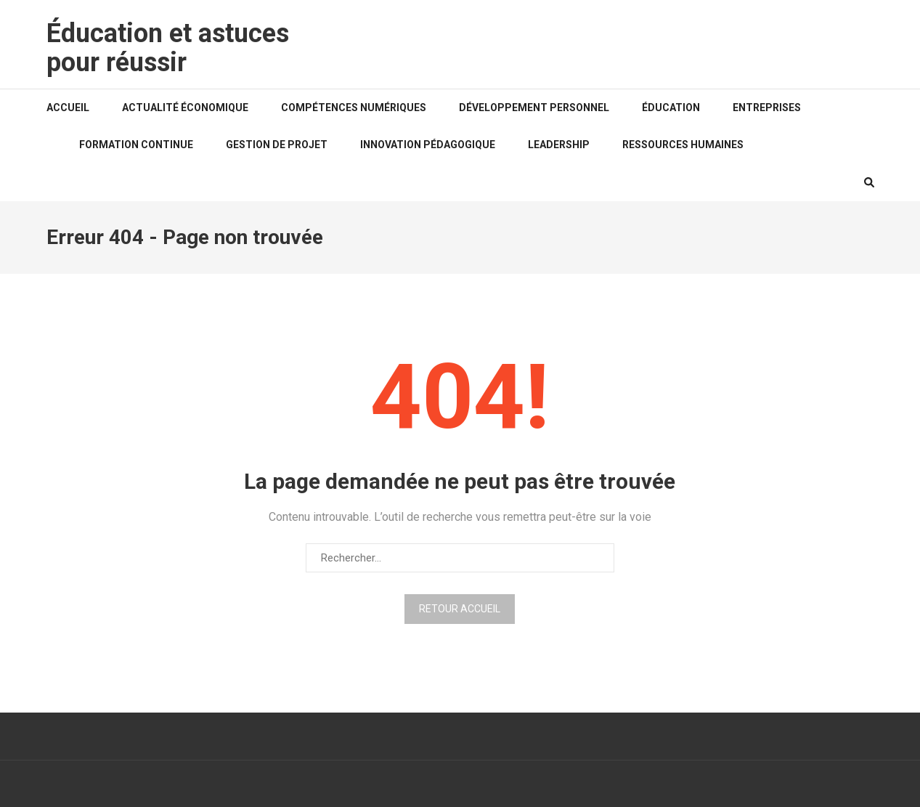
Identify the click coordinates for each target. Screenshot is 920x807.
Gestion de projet (276, 144)
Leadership (559, 144)
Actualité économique (185, 107)
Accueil (67, 107)
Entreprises (767, 107)
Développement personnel (534, 107)
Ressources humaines (683, 144)
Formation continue (136, 144)
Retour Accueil (459, 609)
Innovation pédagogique (427, 144)
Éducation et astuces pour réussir (167, 48)
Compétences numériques (353, 107)
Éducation (671, 107)
